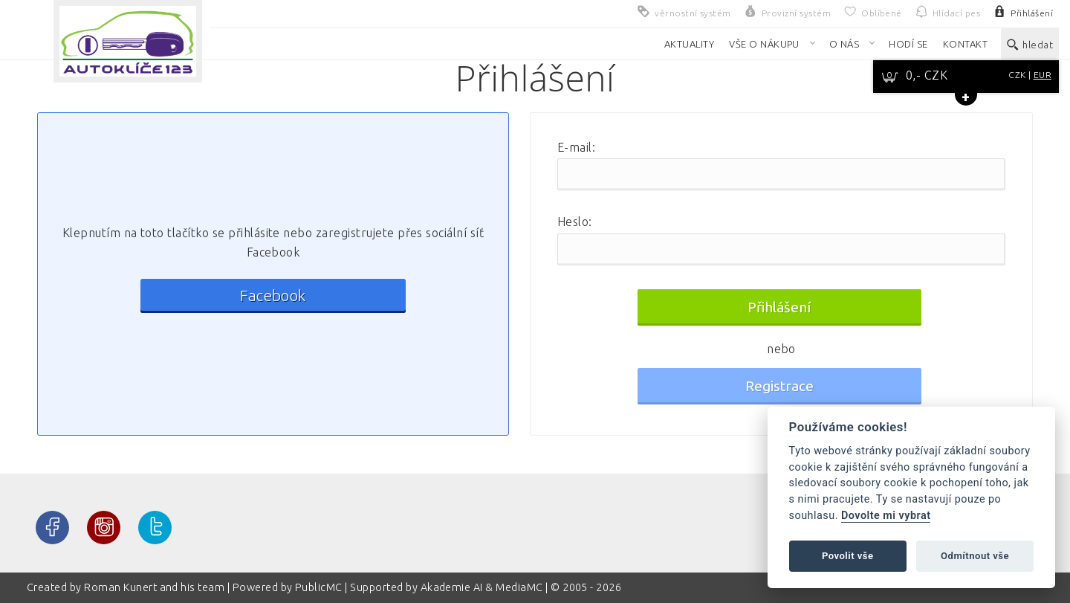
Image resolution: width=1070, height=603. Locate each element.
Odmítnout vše (975, 555)
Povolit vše (848, 555)
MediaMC (519, 587)
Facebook (273, 295)
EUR (1042, 75)
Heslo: (574, 221)
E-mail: (576, 147)
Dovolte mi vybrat (885, 515)
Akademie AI (452, 587)
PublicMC (319, 587)
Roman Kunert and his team (155, 587)
